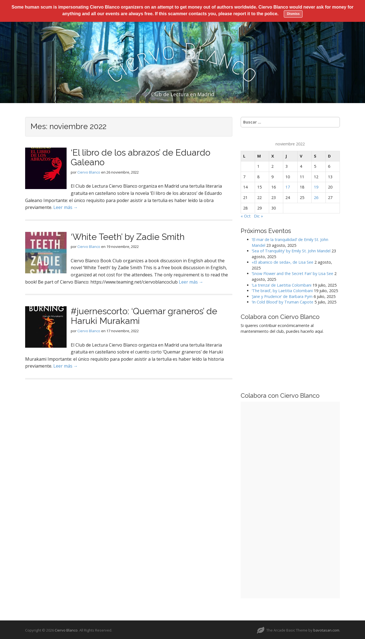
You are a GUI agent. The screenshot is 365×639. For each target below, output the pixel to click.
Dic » (258, 215)
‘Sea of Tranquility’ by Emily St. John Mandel (291, 250)
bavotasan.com (326, 629)
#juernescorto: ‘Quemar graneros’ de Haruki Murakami (144, 315)
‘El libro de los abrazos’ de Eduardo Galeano (140, 156)
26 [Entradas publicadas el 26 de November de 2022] (316, 196)
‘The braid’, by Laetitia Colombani (282, 289)
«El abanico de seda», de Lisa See (282, 261)
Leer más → (65, 206)
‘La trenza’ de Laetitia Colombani (281, 284)
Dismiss (293, 14)
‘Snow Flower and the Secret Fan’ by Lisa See (292, 272)
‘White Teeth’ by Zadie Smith (128, 236)
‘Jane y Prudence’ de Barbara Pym (282, 295)
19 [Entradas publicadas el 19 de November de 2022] (316, 186)
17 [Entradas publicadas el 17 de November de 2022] (287, 186)
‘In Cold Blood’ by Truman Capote (282, 301)
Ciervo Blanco (88, 171)
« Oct (246, 215)
